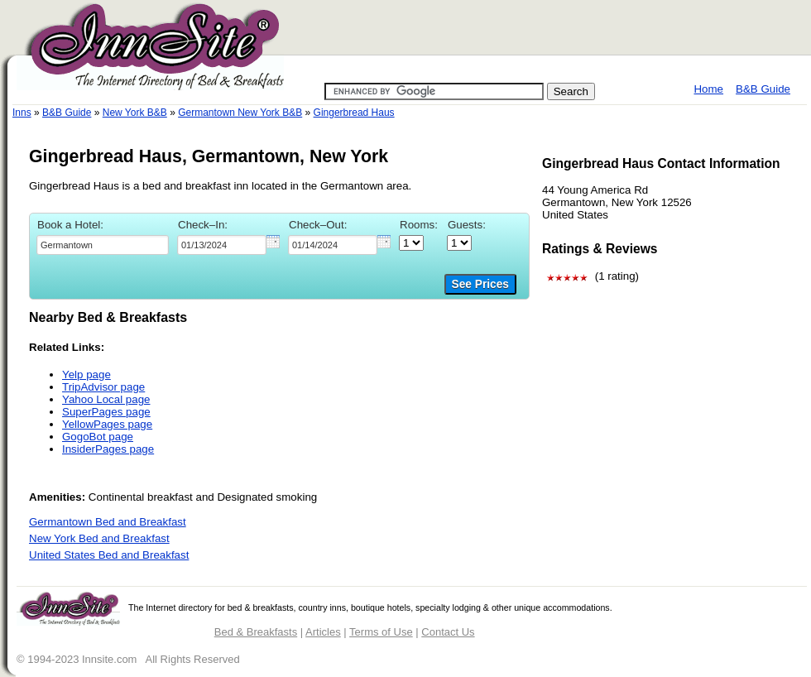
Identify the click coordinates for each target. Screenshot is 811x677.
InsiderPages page (108, 449)
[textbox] (102, 245)
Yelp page (86, 374)
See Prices (480, 284)
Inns (21, 112)
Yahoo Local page (106, 399)
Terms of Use (381, 632)
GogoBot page (97, 436)
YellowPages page (107, 424)
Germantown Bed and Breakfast (107, 522)
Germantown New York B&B (240, 112)
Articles (323, 632)
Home (708, 89)
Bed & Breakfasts (255, 632)
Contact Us (447, 632)
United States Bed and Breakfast (109, 555)
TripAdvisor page (103, 387)
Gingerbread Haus (354, 112)
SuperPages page (106, 412)
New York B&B (135, 112)
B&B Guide (763, 89)
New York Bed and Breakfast (99, 538)
